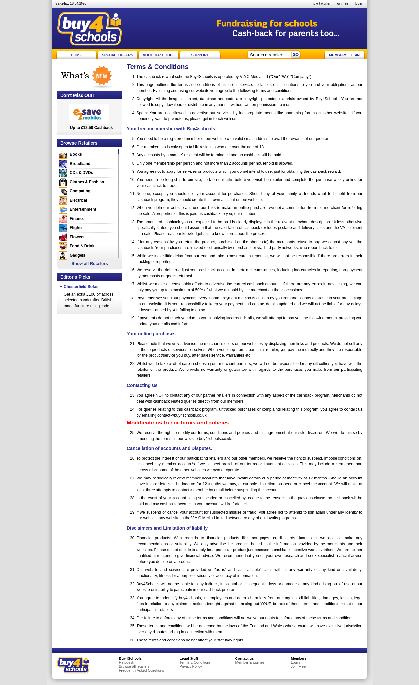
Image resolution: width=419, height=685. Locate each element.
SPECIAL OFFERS (117, 55)
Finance (77, 218)
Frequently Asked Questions (141, 670)
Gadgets (77, 255)
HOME (76, 55)
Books (76, 154)
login (358, 3)
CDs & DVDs (81, 173)
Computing (80, 191)
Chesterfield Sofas (81, 286)
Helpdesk (126, 662)
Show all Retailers (89, 263)
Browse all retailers (134, 666)
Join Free (298, 666)
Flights (76, 227)
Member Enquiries (249, 662)
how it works (321, 3)
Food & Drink (82, 246)
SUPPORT (200, 55)
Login (295, 662)
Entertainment (83, 209)
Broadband (80, 163)
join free (342, 3)
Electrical (78, 200)
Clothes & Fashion (87, 182)
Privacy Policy (191, 666)
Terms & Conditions (195, 662)
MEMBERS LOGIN (344, 55)
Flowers (77, 237)
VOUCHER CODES (158, 55)
